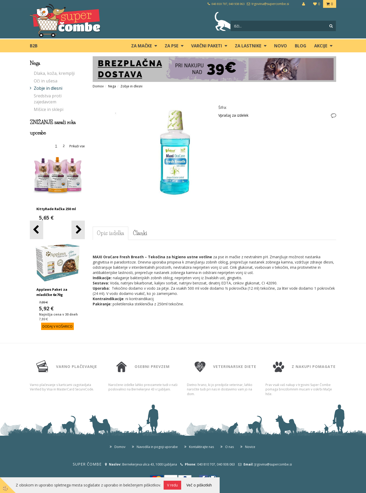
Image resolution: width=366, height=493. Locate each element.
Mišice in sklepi (48, 109)
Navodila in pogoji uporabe (157, 447)
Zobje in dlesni (48, 88)
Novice (250, 447)
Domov (98, 86)
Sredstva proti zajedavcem (48, 99)
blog (300, 46)
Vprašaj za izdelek (233, 115)
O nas (229, 447)
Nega (112, 86)
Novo (280, 46)
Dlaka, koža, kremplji (54, 73)
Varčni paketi (206, 46)
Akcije (320, 46)
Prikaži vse (77, 146)
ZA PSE (171, 46)
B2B (33, 46)
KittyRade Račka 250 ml (56, 208)
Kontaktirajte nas (201, 447)
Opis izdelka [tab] (110, 233)
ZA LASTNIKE (248, 46)
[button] (78, 230)
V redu (172, 485)
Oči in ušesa (45, 81)
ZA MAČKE (141, 46)
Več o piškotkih (199, 485)
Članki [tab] (140, 233)
